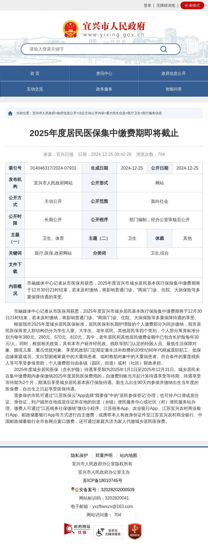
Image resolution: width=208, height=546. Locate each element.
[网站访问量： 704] (104, 515)
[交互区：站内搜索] (104, 54)
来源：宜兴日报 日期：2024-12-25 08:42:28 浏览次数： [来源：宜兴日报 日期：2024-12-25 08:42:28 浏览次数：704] (104, 154)
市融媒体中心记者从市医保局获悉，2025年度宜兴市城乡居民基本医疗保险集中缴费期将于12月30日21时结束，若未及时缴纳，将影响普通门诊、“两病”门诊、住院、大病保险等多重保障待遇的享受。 (103, 314)
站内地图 (128, 455)
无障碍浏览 (165, 5)
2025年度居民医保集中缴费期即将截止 (103, 133)
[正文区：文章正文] (104, 280)
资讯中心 (104, 73)
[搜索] (163, 49)
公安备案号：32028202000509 (103, 489)
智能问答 (174, 89)
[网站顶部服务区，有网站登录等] (104, 5)
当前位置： (24, 113)
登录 (147, 5)
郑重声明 (104, 455)
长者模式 (192, 5)
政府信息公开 (174, 73)
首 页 (34, 73)
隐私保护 (79, 455)
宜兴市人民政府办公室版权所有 (102, 463)
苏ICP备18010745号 (102, 480)
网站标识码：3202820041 (104, 498)
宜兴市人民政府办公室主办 (104, 472)
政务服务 (104, 89)
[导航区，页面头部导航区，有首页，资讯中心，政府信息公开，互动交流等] (104, 81)
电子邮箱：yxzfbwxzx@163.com (102, 506)
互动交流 (35, 89)
